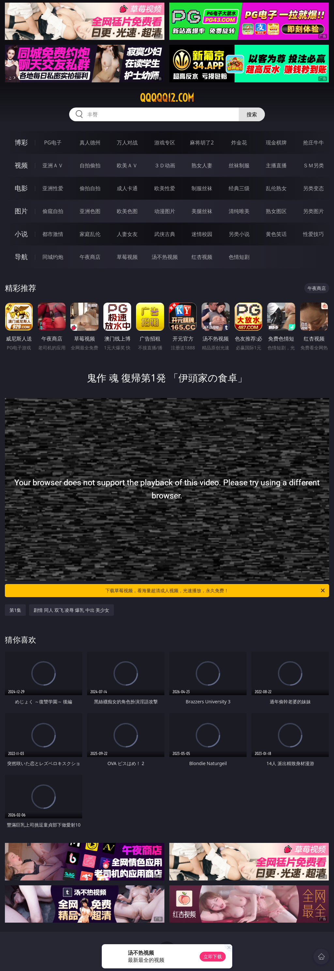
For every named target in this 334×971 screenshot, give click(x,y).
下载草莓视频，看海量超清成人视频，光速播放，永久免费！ (215, 590)
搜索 (252, 114)
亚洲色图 (90, 211)
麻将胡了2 (202, 142)
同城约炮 (52, 256)
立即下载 (213, 956)
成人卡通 (127, 188)
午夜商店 (90, 256)
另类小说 (239, 234)
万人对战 (127, 142)
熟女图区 (276, 211)
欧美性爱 (164, 188)
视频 (21, 165)
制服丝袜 (201, 188)
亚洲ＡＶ (52, 165)
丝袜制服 (239, 165)
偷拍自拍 (90, 188)
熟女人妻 (201, 165)
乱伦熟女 (276, 188)
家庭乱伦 (90, 234)
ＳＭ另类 (313, 165)
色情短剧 (239, 256)
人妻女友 (127, 234)
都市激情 (52, 234)
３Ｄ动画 (164, 165)
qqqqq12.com (167, 97)
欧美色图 (127, 211)
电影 (21, 188)
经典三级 (239, 188)
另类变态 (313, 188)
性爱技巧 (313, 234)
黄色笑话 (276, 234)
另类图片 (313, 211)
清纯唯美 (239, 211)
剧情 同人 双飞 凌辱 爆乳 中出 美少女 (71, 610)
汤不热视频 (165, 256)
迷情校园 (201, 234)
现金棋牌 (276, 142)
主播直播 (276, 165)
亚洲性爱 (52, 188)
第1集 (15, 610)
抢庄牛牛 (313, 142)
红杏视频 (201, 256)
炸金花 (239, 142)
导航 (21, 256)
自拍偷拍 (90, 165)
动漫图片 (164, 211)
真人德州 (90, 142)
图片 (21, 211)
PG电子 (52, 142)
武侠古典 (164, 234)
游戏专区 (164, 142)
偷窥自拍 (52, 211)
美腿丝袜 (201, 211)
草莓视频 (127, 256)
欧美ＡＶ (127, 165)
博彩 (21, 142)
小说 (21, 233)
